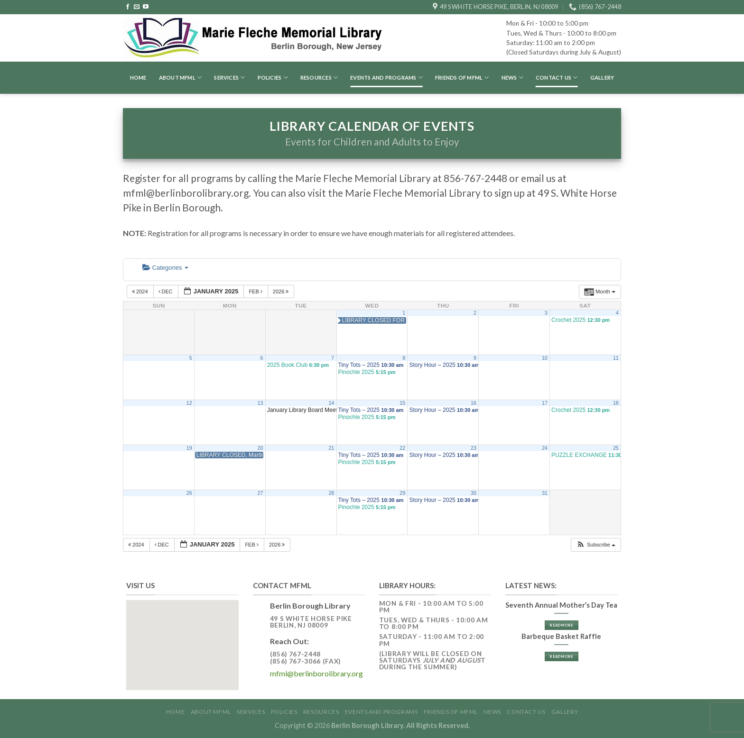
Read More (561, 625)
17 (545, 403)
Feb (256, 291)
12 (189, 403)
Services (229, 77)
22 (402, 448)
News (512, 77)
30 (473, 493)
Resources (319, 77)
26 (189, 493)
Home (138, 77)
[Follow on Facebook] (127, 7)
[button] (595, 544)
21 (331, 448)
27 (260, 493)
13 (260, 403)
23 (473, 448)
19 (189, 448)
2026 (281, 291)
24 (545, 448)
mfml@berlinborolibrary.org (316, 673)
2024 (140, 291)
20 (260, 448)
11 (616, 358)
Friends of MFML (462, 77)
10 (545, 358)
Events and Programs (386, 77)
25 (616, 448)
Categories (165, 267)
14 (331, 403)
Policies (273, 77)
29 (402, 493)
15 (402, 403)
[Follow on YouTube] (146, 7)
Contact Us (557, 77)
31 (545, 493)
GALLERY (602, 77)
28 (331, 493)
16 (473, 403)
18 (616, 403)
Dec (166, 291)
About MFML (180, 77)
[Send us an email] (137, 7)
